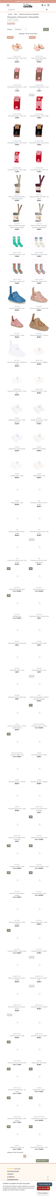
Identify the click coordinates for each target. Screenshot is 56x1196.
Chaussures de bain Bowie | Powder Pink (39, 58)
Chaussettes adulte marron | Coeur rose (39, 87)
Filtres (46, 29)
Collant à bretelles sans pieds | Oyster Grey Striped (17, 196)
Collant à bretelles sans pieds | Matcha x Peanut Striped (17, 225)
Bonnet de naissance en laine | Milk (39, 978)
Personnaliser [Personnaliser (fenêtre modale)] (43, 1193)
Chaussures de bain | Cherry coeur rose (17, 58)
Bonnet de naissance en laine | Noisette (17, 978)
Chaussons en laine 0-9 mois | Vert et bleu (39, 531)
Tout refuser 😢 (43, 1188)
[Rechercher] (26, 9)
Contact (10, 1174)
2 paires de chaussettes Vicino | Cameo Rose (17, 837)
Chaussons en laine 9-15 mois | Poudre (39, 502)
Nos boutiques (13, 1171)
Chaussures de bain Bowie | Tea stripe (17, 1089)
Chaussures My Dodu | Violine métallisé (17, 922)
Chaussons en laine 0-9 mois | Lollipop (17, 531)
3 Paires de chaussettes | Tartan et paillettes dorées (17, 726)
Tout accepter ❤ (44, 1184)
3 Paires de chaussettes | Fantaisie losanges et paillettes (39, 697)
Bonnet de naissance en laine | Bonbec (17, 1007)
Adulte (16, 20)
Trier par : (10, 29)
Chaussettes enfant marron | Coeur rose (17, 87)
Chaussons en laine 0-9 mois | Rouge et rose (39, 560)
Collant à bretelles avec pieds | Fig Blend (39, 196)
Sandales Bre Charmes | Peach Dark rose (16, 420)
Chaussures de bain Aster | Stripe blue (17, 391)
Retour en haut (42, 1161)
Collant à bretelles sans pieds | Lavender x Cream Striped (39, 225)
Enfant (10, 20)
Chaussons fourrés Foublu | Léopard (17, 893)
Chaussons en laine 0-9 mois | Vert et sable (17, 560)
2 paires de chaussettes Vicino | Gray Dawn (39, 808)
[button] (11, 24)
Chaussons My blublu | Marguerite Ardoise (17, 362)
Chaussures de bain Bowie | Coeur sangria (17, 1118)
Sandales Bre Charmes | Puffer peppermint (39, 420)
